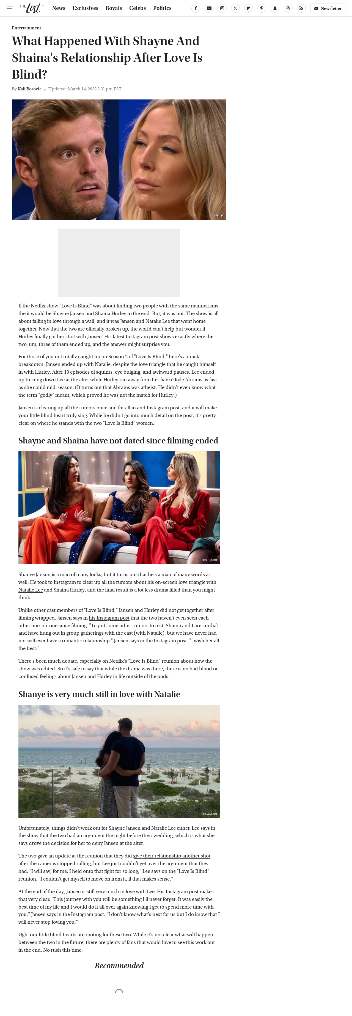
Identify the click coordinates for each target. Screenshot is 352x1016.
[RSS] (301, 8)
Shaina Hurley (110, 314)
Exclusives (85, 8)
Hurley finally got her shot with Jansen (60, 337)
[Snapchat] (275, 8)
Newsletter (328, 8)
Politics (162, 8)
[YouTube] (209, 8)
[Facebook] (195, 8)
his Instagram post (109, 618)
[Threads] (288, 8)
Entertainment (26, 28)
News (58, 8)
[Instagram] (222, 8)
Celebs (137, 8)
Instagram (209, 560)
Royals (114, 8)
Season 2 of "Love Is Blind (136, 357)
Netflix (219, 215)
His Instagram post (178, 892)
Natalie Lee (30, 590)
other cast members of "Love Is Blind (74, 610)
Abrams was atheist (134, 387)
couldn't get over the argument (154, 864)
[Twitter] (235, 8)
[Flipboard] (248, 8)
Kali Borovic (30, 88)
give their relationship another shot (171, 856)
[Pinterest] (261, 8)
